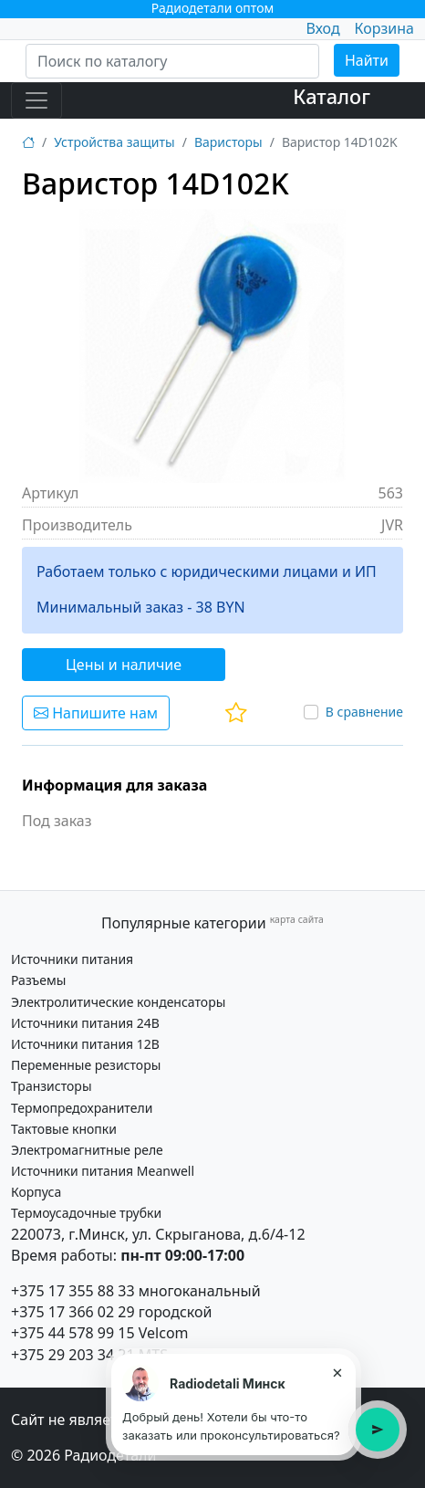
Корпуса (36, 1191)
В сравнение (364, 711)
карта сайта (297, 919)
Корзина (384, 28)
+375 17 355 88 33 (73, 1291)
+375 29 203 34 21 (73, 1355)
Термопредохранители (81, 1107)
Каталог (331, 96)
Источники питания (72, 959)
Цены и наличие (123, 665)
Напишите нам (96, 713)
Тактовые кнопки (64, 1128)
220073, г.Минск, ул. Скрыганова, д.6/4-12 (158, 1234)
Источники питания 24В (85, 1023)
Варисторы (228, 142)
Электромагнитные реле (87, 1149)
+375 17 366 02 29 (73, 1312)
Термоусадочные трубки (86, 1212)
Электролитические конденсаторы (118, 1002)
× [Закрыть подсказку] (337, 1372)
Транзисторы (51, 1086)
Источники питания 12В (85, 1044)
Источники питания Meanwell (102, 1170)
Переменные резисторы (86, 1065)
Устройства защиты (114, 142)
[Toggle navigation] (36, 100)
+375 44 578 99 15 (73, 1333)
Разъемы (38, 980)
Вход (322, 28)
